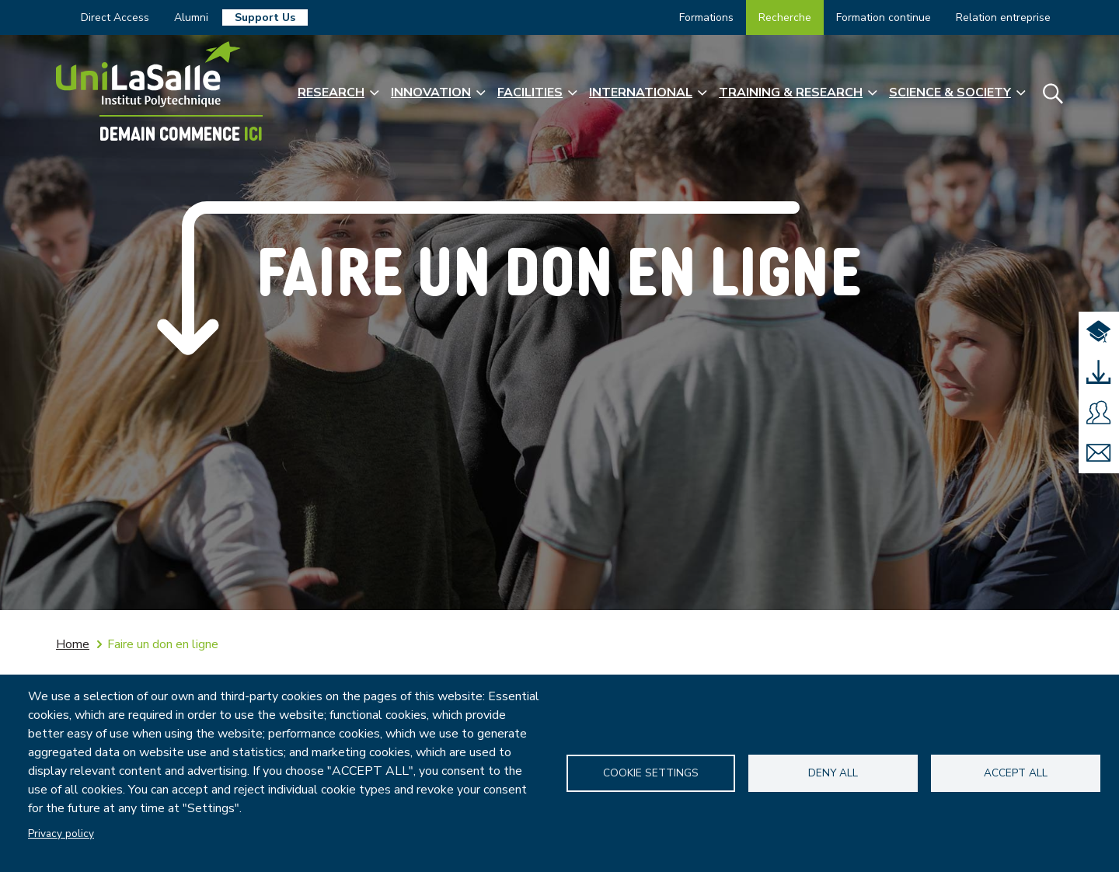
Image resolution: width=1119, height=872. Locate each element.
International (640, 92)
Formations (706, 17)
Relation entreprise (1003, 17)
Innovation (431, 92)
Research (331, 92)
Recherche (784, 17)
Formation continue (883, 17)
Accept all (1016, 773)
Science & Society (950, 92)
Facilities (530, 92)
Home (72, 644)
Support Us (265, 17)
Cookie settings (651, 773)
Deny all (833, 773)
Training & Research (791, 92)
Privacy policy (61, 833)
